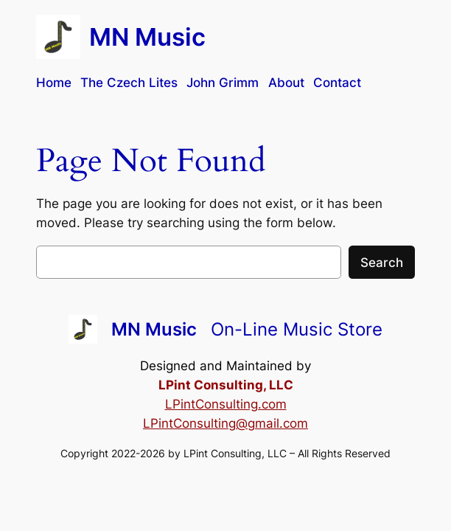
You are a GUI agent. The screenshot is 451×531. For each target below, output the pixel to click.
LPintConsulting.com (226, 404)
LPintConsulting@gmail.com (225, 423)
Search (381, 262)
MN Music (147, 37)
